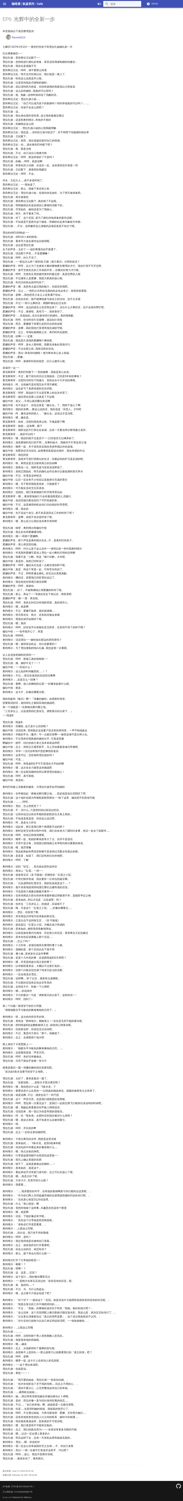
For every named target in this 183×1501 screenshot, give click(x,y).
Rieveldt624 (15, 37)
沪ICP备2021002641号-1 (22, 1486)
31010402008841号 (23, 1492)
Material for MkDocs (22, 1497)
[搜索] (122, 4)
